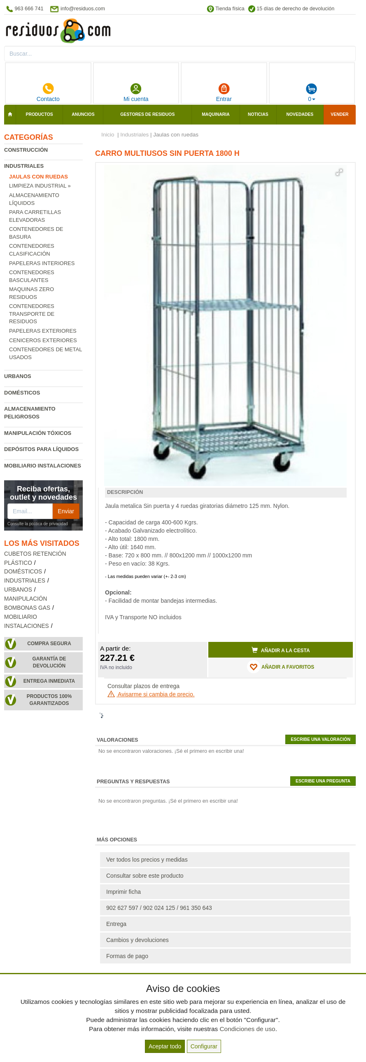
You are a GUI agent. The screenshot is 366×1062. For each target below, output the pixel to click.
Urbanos (17, 376)
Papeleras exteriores (43, 331)
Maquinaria (216, 114)
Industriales (24, 166)
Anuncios (83, 114)
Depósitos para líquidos (41, 449)
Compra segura (49, 643)
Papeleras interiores (42, 263)
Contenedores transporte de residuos (31, 313)
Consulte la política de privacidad (37, 524)
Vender (339, 114)
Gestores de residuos (147, 114)
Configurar (204, 1046)
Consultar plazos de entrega (143, 686)
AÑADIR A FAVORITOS (280, 666)
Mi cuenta (136, 92)
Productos (39, 114)
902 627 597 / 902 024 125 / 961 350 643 (159, 908)
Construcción (26, 150)
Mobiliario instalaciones (42, 466)
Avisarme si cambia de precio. (151, 694)
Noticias (258, 114)
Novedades (299, 114)
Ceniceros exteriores (43, 340)
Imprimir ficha (123, 891)
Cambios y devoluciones (137, 940)
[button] (339, 172)
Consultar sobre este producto (145, 875)
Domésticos (22, 393)
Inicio (107, 135)
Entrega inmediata (49, 681)
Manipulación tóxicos (37, 433)
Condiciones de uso (247, 1028)
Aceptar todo (165, 1046)
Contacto (48, 92)
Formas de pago (127, 956)
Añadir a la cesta (281, 650)
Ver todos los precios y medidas (147, 859)
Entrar (224, 92)
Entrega (116, 924)
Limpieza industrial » (40, 186)
